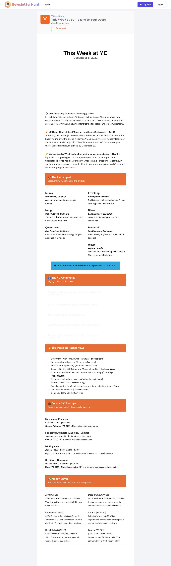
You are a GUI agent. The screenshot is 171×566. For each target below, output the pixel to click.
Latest (47, 4)
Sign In (160, 4)
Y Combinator (58, 16)
